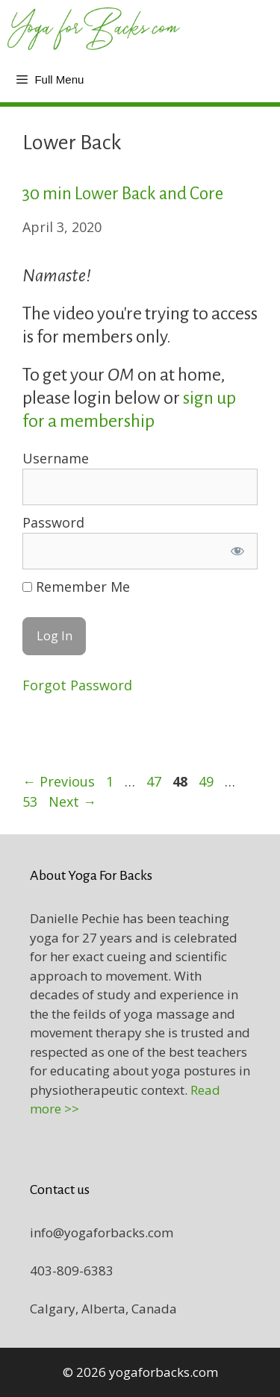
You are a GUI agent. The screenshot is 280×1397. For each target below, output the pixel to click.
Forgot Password (77, 685)
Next (72, 801)
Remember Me (76, 587)
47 (155, 781)
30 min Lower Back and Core (122, 193)
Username (55, 458)
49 (207, 781)
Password (53, 522)
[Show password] (237, 551)
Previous (58, 781)
